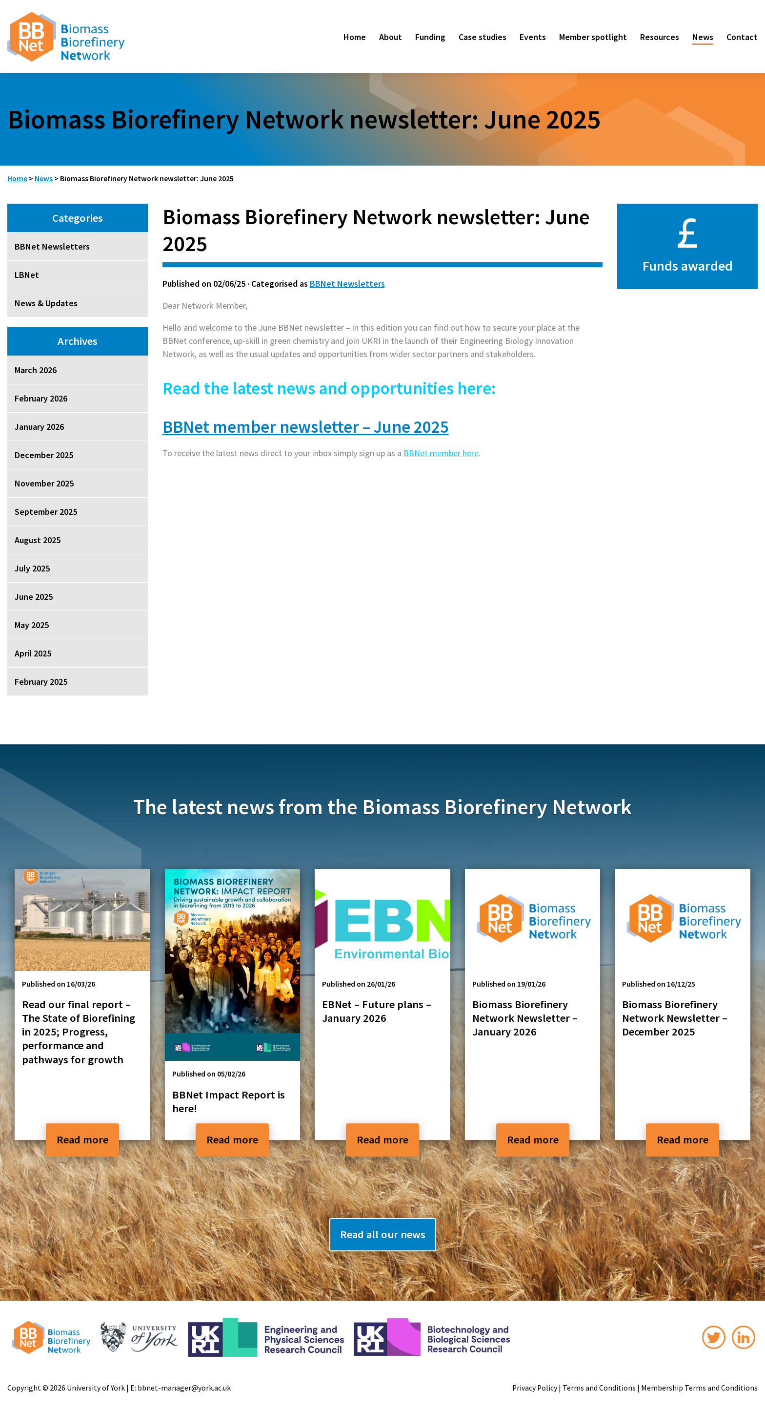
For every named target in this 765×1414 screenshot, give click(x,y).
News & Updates (46, 303)
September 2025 (46, 511)
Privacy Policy (534, 1388)
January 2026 (39, 426)
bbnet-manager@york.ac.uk (184, 1388)
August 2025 (37, 540)
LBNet (27, 274)
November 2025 (44, 483)
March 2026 (36, 370)
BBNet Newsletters (347, 283)
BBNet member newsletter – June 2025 (305, 427)
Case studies (482, 36)
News (702, 36)
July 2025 (32, 568)
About (390, 36)
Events (533, 36)
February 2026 (41, 398)
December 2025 (44, 455)
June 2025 (34, 596)
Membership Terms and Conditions (699, 1388)
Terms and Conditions (599, 1388)
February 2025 (41, 681)
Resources (659, 36)
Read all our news (382, 1234)
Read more (82, 1139)
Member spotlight (593, 36)
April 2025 (33, 653)
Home (354, 36)
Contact (742, 36)
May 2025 (32, 625)
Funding (430, 36)
